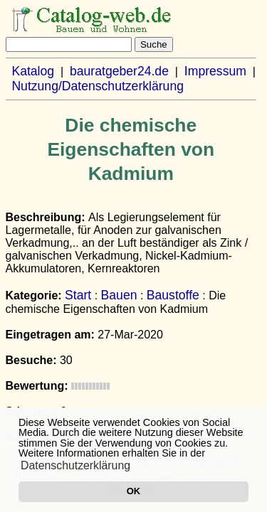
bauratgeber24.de (119, 71)
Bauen (119, 295)
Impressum (215, 71)
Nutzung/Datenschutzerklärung (97, 86)
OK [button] (133, 491)
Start (78, 295)
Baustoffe (173, 295)
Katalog (32, 71)
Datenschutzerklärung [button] (75, 465)
